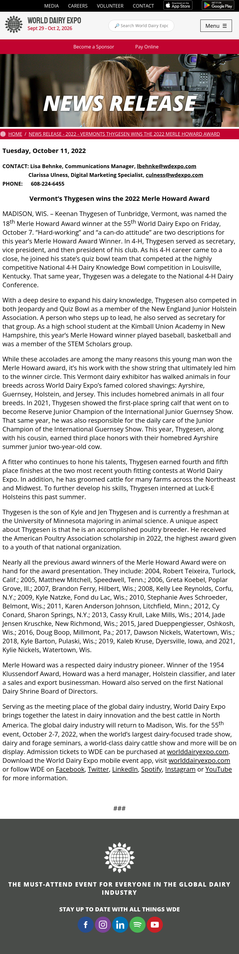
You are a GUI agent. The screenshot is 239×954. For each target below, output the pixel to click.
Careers (78, 6)
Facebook (70, 769)
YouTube (218, 769)
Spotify (151, 769)
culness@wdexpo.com (174, 174)
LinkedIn (125, 769)
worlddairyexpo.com (197, 751)
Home (15, 134)
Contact (143, 6)
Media (51, 6)
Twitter (98, 769)
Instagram (180, 769)
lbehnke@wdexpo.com (167, 166)
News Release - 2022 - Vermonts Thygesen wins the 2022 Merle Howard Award (124, 134)
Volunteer (110, 6)
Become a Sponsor (93, 46)
